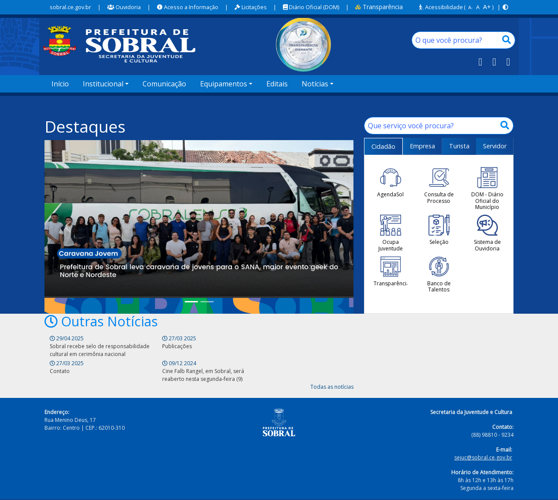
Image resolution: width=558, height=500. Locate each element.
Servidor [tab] (495, 146)
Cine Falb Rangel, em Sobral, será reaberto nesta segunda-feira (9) (310, 354)
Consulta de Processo (439, 185)
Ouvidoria (124, 7)
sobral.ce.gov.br (70, 7)
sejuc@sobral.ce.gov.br (483, 441)
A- (470, 7)
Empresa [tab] (422, 146)
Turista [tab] (459, 146)
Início (60, 84)
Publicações (142, 346)
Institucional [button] (103, 84)
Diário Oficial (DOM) (311, 7)
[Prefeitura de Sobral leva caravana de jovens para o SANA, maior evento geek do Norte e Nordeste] (191, 303)
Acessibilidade (441, 7)
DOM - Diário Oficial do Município (487, 188)
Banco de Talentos (439, 274)
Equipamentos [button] (223, 84)
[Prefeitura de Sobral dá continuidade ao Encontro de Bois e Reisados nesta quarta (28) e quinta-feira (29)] (207, 303)
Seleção (439, 230)
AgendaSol (390, 182)
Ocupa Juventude (390, 233)
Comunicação (164, 84)
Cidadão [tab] (383, 146)
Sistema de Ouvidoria (487, 233)
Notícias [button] (315, 84)
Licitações (251, 7)
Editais (277, 84)
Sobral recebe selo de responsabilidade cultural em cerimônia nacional (81, 354)
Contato (214, 346)
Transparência (379, 7)
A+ (487, 7)
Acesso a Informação (187, 7)
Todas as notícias (332, 370)
